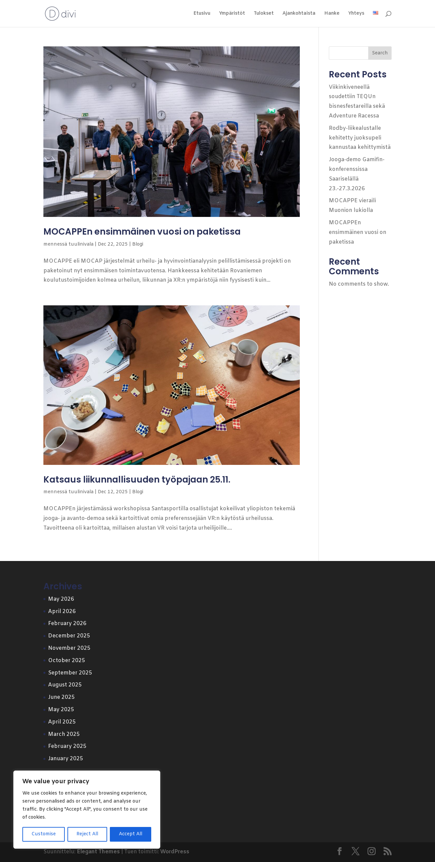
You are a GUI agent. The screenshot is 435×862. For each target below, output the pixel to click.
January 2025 (65, 758)
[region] (86, 810)
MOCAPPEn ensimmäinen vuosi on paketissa (142, 232)
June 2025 (61, 697)
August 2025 (65, 684)
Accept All (130, 834)
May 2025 (61, 709)
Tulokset (264, 14)
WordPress (174, 851)
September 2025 (70, 672)
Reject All (87, 834)
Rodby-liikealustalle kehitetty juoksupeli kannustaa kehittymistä (360, 138)
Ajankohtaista (298, 14)
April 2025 (62, 722)
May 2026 (61, 599)
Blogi (137, 244)
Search (380, 53)
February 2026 (67, 623)
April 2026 (62, 611)
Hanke (332, 14)
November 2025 (69, 648)
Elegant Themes (98, 851)
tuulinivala (80, 244)
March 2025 (64, 734)
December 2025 (69, 635)
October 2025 (66, 660)
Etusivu (201, 14)
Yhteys (356, 14)
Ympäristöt (232, 14)
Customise (43, 834)
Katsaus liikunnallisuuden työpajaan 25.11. (136, 480)
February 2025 (67, 746)
